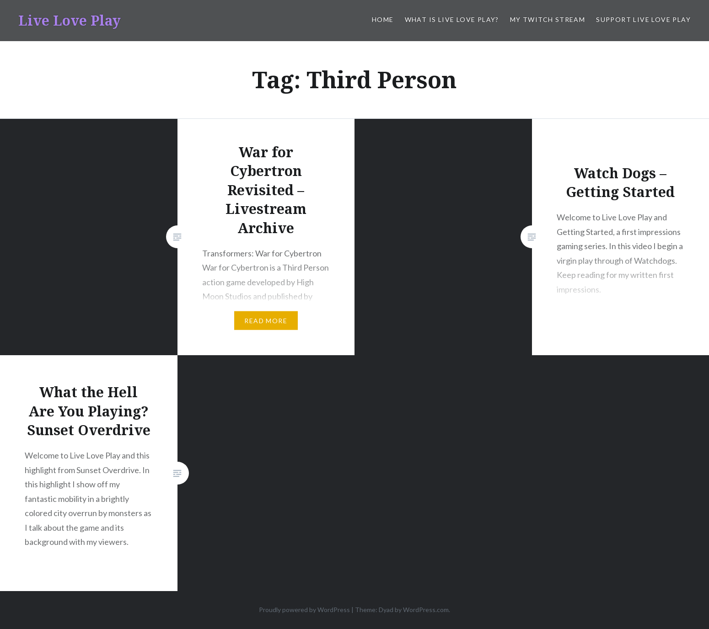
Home (383, 19)
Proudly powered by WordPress (304, 609)
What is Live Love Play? (452, 19)
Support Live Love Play (643, 19)
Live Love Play (69, 20)
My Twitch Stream (547, 19)
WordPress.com (426, 609)
